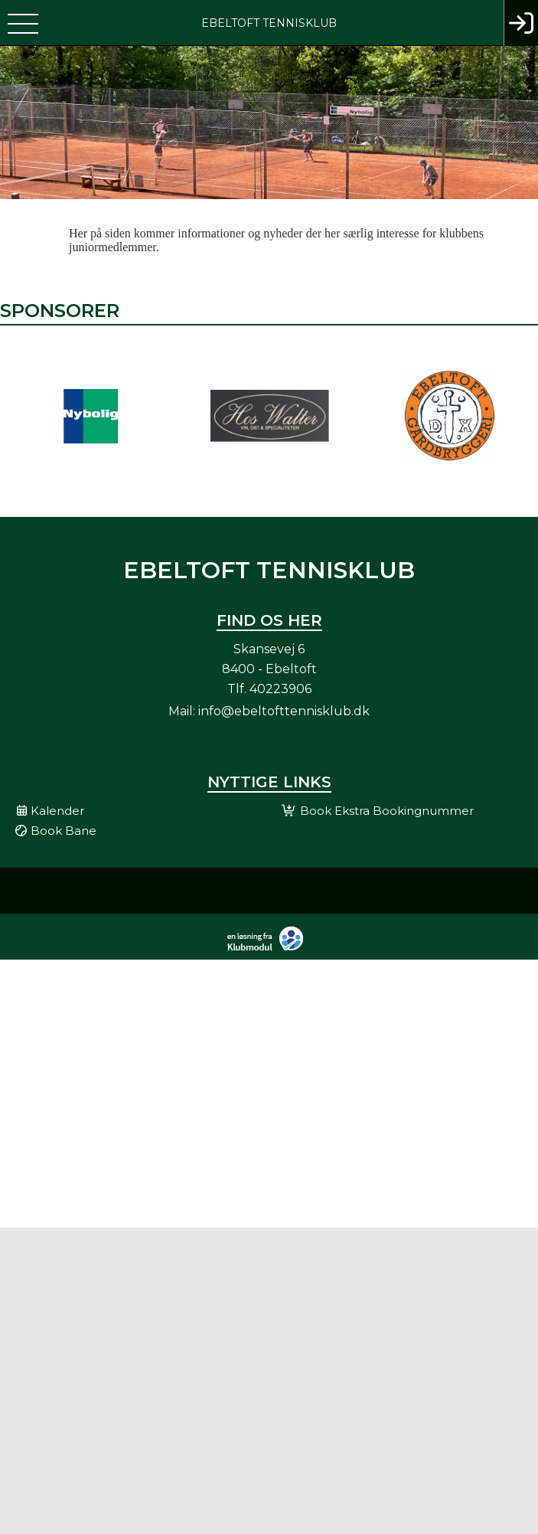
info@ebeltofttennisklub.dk (284, 711)
